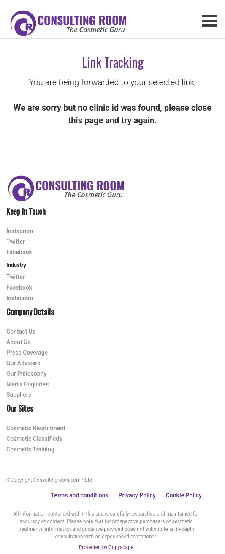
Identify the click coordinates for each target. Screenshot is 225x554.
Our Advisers (23, 363)
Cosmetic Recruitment (35, 428)
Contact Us (20, 331)
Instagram (19, 231)
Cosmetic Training (30, 449)
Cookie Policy (184, 495)
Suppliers (18, 394)
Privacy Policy (136, 495)
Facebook (19, 252)
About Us (18, 342)
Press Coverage (27, 352)
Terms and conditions (79, 495)
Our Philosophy (26, 373)
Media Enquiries (27, 384)
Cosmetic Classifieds (34, 438)
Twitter (15, 241)
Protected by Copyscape (106, 547)
